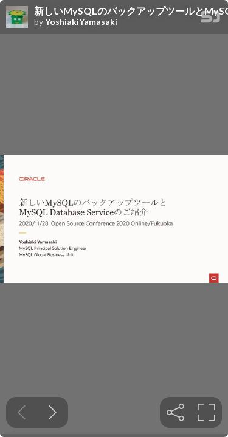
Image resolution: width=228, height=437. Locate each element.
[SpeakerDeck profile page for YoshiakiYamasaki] (17, 17)
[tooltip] (175, 412)
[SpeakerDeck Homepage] (210, 19)
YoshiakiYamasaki (81, 22)
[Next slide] (52, 412)
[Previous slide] (21, 412)
